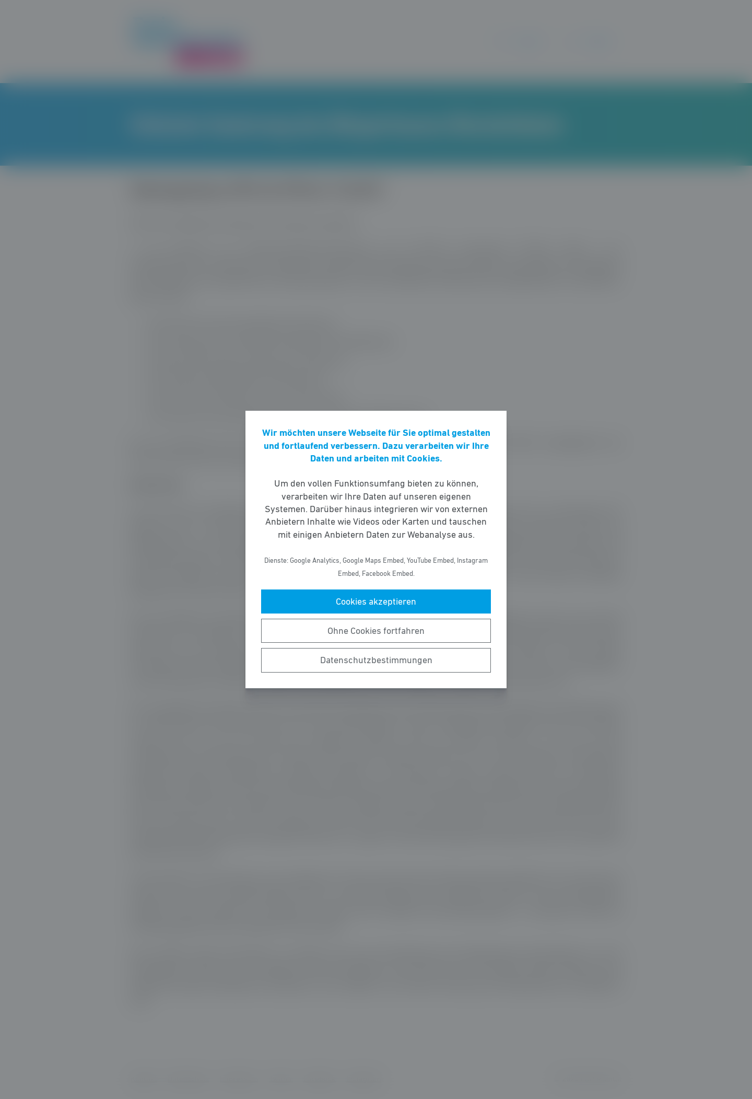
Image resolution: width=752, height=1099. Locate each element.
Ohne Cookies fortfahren (376, 631)
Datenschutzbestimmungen (376, 660)
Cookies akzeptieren (376, 601)
